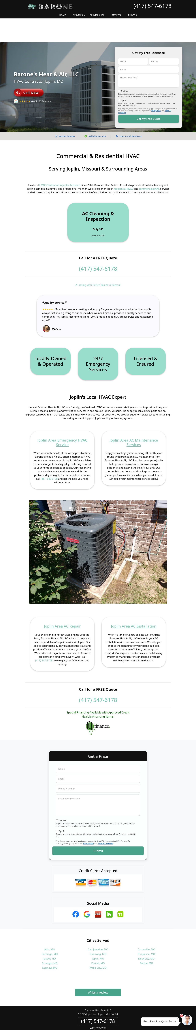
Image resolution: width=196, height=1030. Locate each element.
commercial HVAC (149, 165)
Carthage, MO (49, 930)
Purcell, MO (98, 939)
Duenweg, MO (98, 930)
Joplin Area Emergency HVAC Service (62, 418)
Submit (98, 827)
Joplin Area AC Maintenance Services (133, 418)
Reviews (116, 15)
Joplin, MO (98, 934)
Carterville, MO (146, 925)
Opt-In (124, 76)
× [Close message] (177, 1018)
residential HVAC (123, 165)
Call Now (26, 69)
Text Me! (125, 67)
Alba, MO (49, 925)
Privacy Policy (156, 87)
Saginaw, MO (49, 944)
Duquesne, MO (146, 930)
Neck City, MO (146, 934)
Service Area (97, 15)
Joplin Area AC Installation (133, 602)
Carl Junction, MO (98, 925)
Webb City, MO (98, 944)
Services (79, 16)
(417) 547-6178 (153, 6)
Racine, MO (146, 939)
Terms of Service (121, 1023)
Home (62, 15)
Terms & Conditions (105, 819)
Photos (132, 15)
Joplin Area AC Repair (62, 602)
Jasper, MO (49, 934)
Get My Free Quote (148, 95)
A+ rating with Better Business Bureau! (98, 261)
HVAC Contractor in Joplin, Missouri (59, 161)
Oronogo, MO (50, 939)
